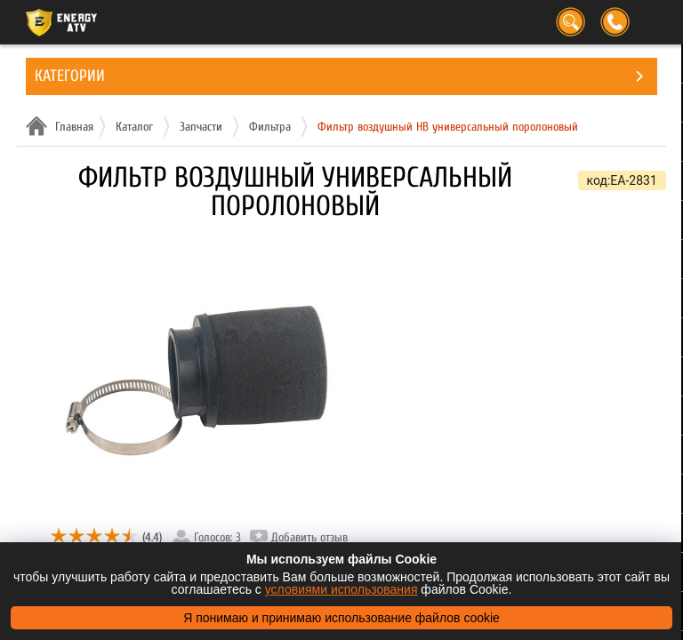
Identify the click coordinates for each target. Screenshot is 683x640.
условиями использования (341, 589)
